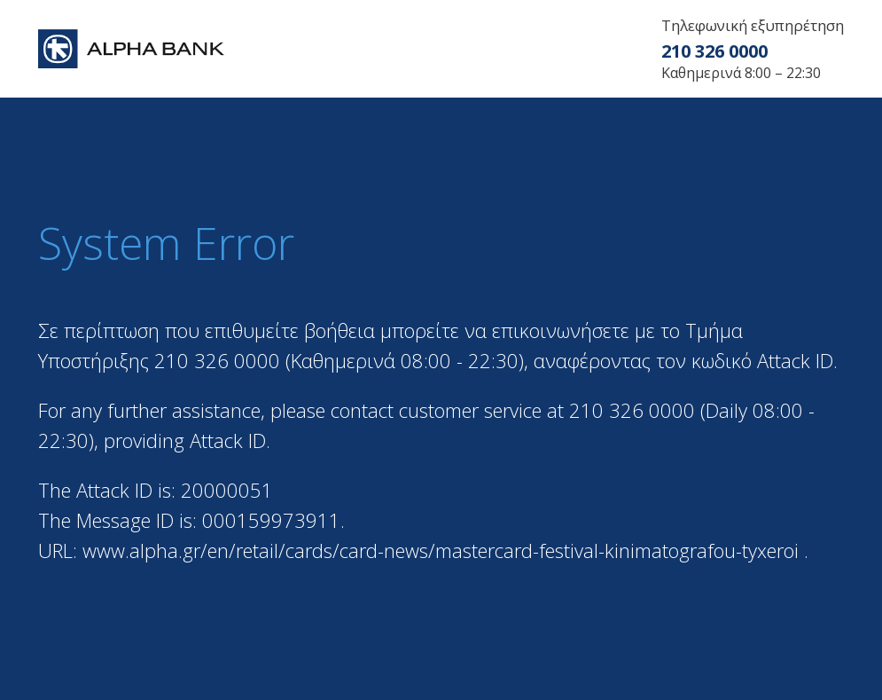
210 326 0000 (714, 51)
